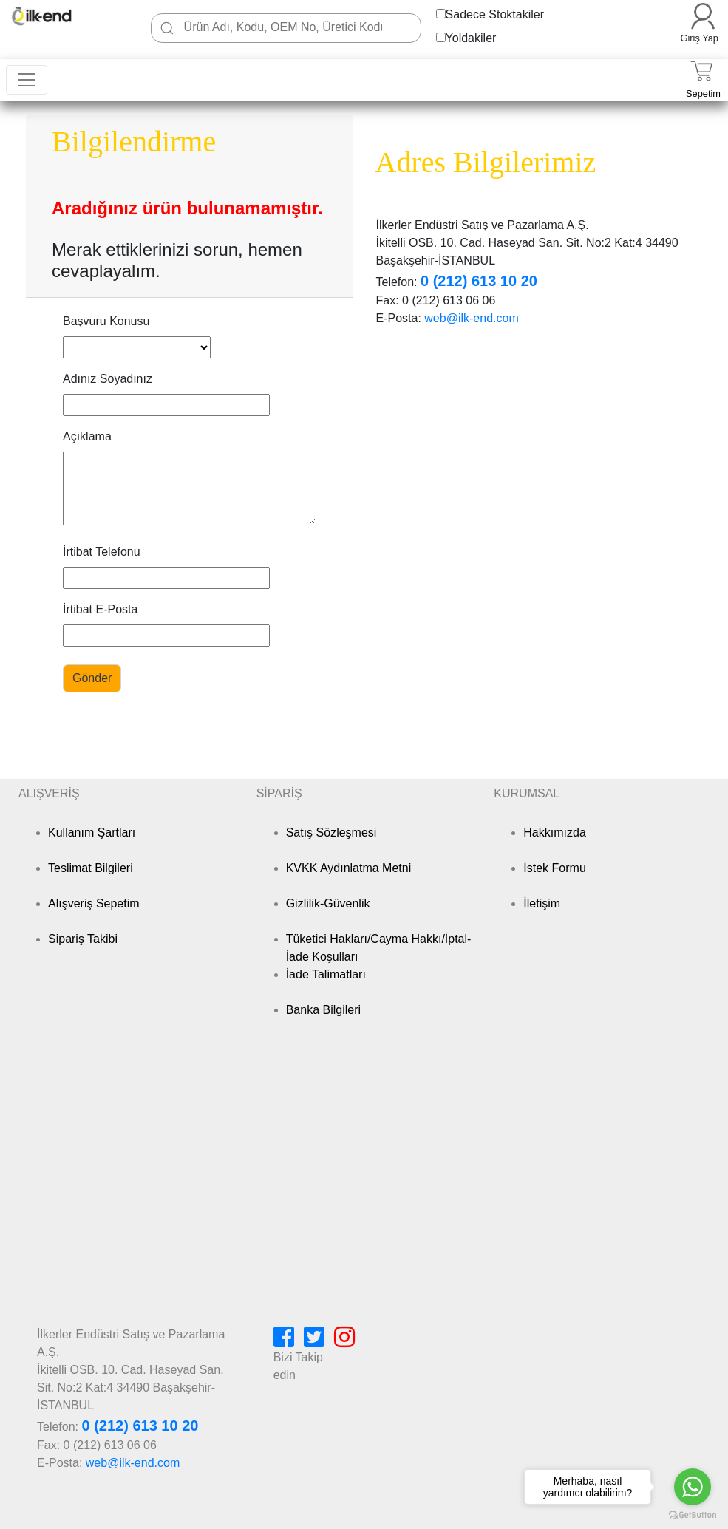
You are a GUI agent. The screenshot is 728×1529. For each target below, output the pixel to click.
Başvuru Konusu (106, 321)
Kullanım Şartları (91, 832)
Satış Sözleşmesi (331, 832)
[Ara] (167, 28)
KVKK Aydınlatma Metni (349, 868)
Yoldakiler (471, 38)
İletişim (541, 903)
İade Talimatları (326, 974)
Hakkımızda (554, 832)
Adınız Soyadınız (107, 378)
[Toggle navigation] (26, 80)
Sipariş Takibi (83, 939)
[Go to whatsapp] (692, 1486)
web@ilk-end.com (471, 318)
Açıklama (87, 436)
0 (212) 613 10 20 (479, 281)
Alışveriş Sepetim (94, 903)
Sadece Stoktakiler (495, 14)
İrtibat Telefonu (101, 551)
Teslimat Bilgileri (90, 868)
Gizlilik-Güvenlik (328, 903)
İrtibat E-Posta (100, 609)
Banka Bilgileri (323, 1010)
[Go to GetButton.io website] (692, 1515)
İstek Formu (554, 868)
